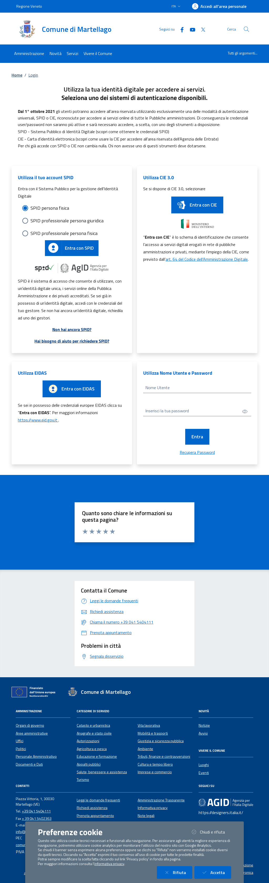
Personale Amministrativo (36, 756)
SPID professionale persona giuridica (67, 220)
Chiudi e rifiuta (210, 832)
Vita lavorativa (149, 725)
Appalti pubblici (89, 764)
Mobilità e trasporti (153, 733)
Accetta (216, 872)
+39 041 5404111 (36, 811)
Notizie (204, 725)
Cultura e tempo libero (155, 764)
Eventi (204, 773)
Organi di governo (30, 725)
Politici (21, 749)
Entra (197, 436)
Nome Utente (157, 387)
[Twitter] (201, 29)
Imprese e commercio (155, 772)
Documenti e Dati (29, 764)
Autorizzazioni (88, 741)
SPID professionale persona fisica (63, 233)
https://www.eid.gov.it (38, 420)
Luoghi (204, 765)
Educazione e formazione (97, 756)
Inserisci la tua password (167, 411)
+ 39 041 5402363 (36, 818)
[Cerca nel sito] (246, 29)
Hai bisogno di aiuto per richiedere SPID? (71, 341)
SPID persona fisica (49, 208)
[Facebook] (180, 29)
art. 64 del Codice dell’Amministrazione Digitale (206, 259)
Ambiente (145, 749)
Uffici (19, 741)
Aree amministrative (32, 733)
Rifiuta (177, 872)
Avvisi (203, 733)
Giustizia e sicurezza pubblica (161, 741)
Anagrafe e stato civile (94, 733)
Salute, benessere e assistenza (102, 772)
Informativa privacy (153, 808)
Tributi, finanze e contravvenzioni (164, 756)
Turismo (83, 779)
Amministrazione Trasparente (161, 800)
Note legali (146, 816)
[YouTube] (190, 29)
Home (17, 75)
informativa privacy (109, 864)
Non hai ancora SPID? (71, 329)
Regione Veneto (29, 6)
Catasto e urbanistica (93, 725)
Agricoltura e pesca (92, 749)
